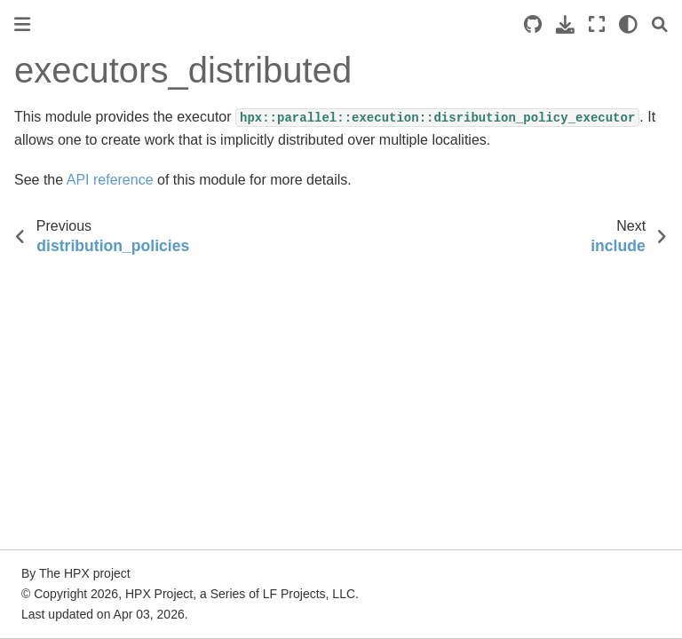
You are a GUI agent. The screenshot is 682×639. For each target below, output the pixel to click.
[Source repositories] (533, 24)
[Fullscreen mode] (597, 24)
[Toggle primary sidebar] (22, 24)
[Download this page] (565, 24)
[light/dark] (628, 24)
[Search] (660, 24)
